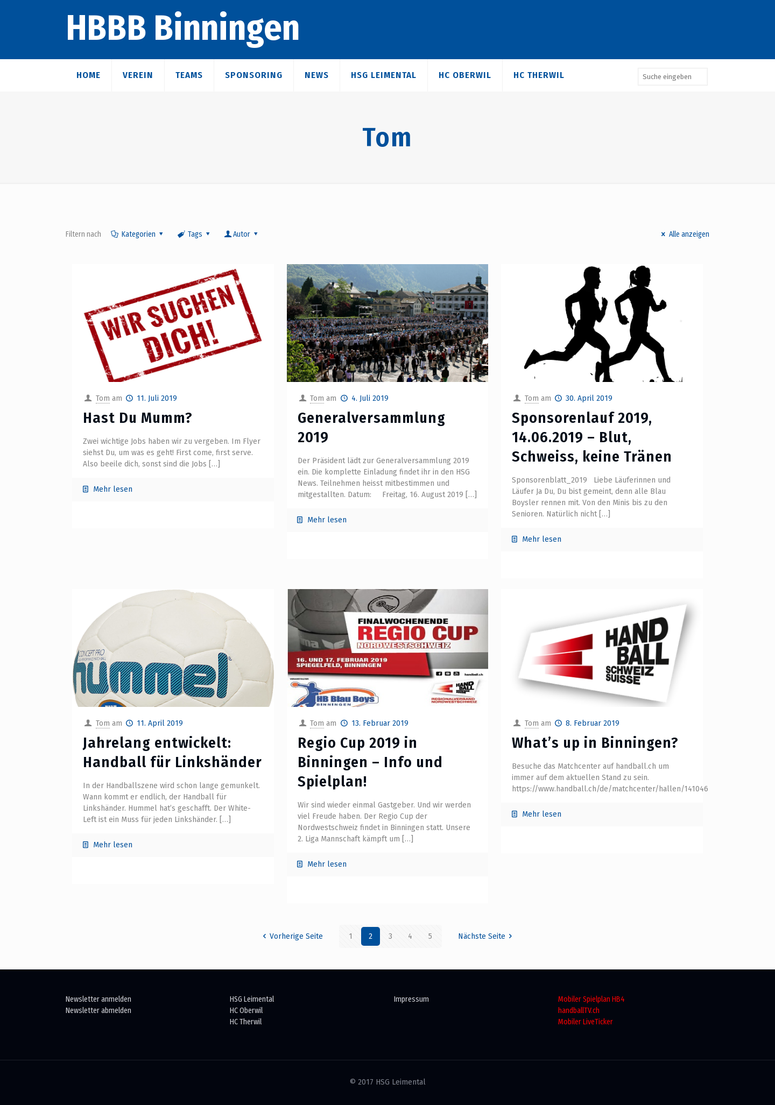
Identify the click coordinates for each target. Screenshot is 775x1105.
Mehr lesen (112, 489)
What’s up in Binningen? (595, 743)
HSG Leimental (252, 999)
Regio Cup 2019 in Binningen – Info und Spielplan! (370, 762)
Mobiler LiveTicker (585, 1021)
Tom (103, 398)
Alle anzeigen (683, 234)
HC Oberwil (246, 1010)
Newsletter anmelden (98, 999)
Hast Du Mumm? (138, 418)
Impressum (411, 999)
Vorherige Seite (291, 936)
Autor (242, 234)
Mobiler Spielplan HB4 (591, 999)
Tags (194, 234)
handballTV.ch (579, 1010)
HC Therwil (246, 1021)
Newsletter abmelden (98, 1010)
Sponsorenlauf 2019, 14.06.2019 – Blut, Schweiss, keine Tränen (592, 437)
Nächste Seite (487, 936)
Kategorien (137, 234)
